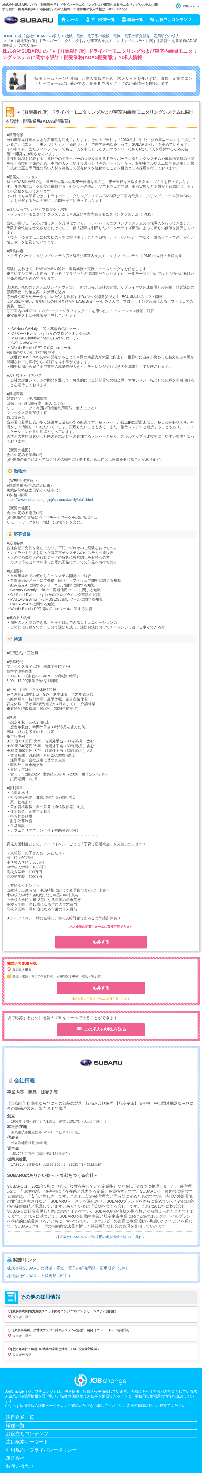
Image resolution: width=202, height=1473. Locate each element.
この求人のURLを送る (104, 1029)
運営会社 (15, 1458)
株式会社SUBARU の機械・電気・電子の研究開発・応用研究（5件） (68, 1268)
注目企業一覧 (103, 19)
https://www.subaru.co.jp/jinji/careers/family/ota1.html (50, 499)
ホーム (73, 19)
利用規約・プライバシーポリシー (41, 1450)
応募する (101, 942)
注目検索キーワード (27, 1441)
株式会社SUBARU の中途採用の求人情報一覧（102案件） (100, 1237)
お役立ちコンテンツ (173, 19)
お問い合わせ (20, 1466)
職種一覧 (135, 19)
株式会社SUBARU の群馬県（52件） (39, 1275)
